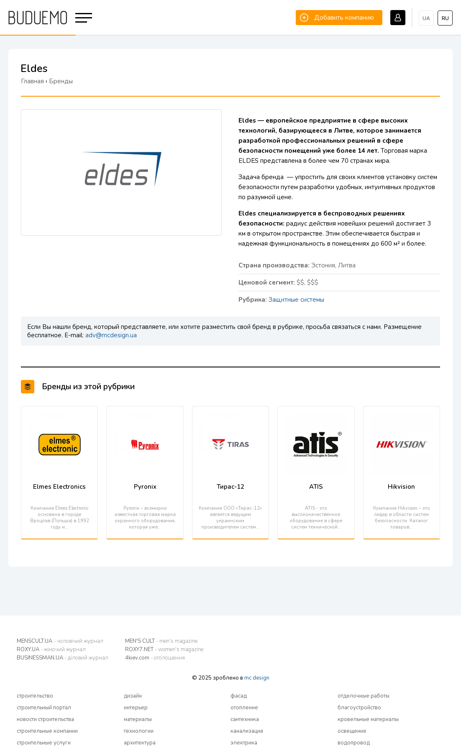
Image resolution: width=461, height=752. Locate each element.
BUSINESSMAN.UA (62, 658)
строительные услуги (44, 743)
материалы (138, 719)
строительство (35, 696)
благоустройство (359, 707)
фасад (238, 696)
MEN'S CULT (161, 641)
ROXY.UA (51, 649)
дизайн (133, 696)
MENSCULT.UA (60, 641)
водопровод (354, 743)
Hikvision (401, 487)
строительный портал (44, 707)
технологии (139, 731)
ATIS (316, 487)
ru (445, 18)
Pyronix (145, 487)
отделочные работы (363, 696)
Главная (32, 81)
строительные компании (47, 731)
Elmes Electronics (59, 487)
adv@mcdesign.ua (111, 335)
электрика (243, 743)
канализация (246, 731)
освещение (352, 731)
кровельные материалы (368, 719)
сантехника (244, 719)
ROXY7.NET (164, 649)
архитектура (140, 743)
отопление (244, 707)
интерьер (136, 707)
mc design (256, 678)
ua (426, 18)
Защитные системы (296, 299)
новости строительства (45, 719)
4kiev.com (155, 658)
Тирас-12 (230, 487)
